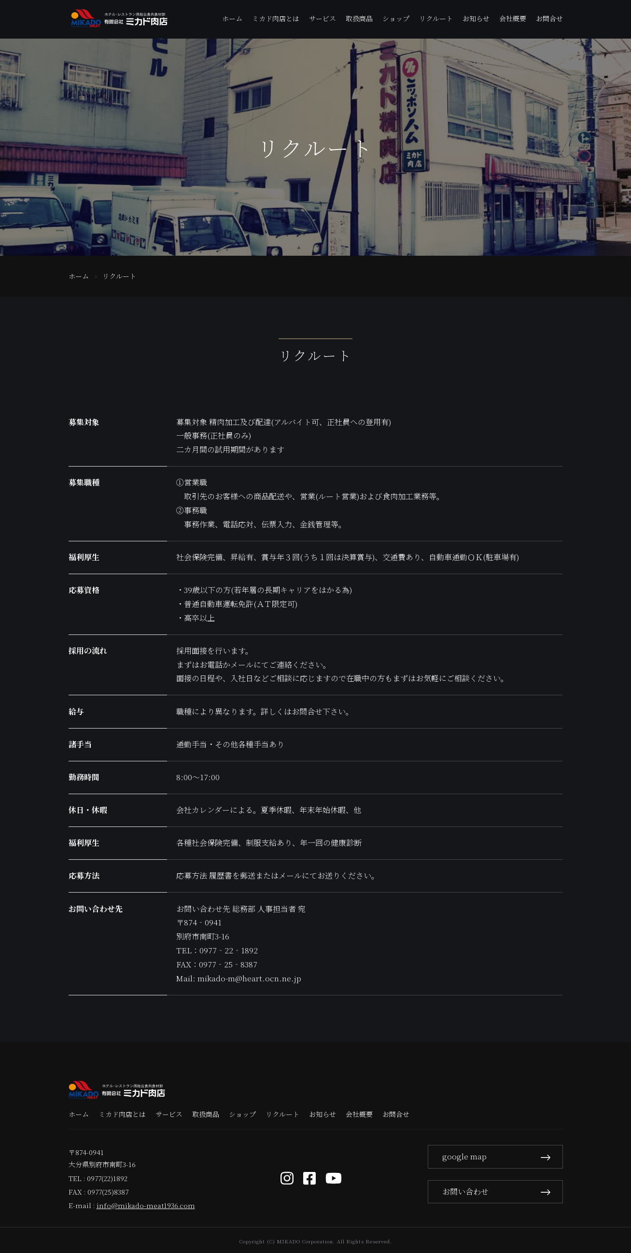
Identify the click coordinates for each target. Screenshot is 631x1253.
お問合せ (549, 18)
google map (497, 1155)
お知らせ (476, 18)
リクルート (436, 18)
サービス (322, 18)
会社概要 (512, 18)
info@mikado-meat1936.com (146, 1205)
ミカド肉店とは (275, 18)
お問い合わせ (497, 1191)
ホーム (232, 18)
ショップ (395, 18)
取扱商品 (359, 18)
